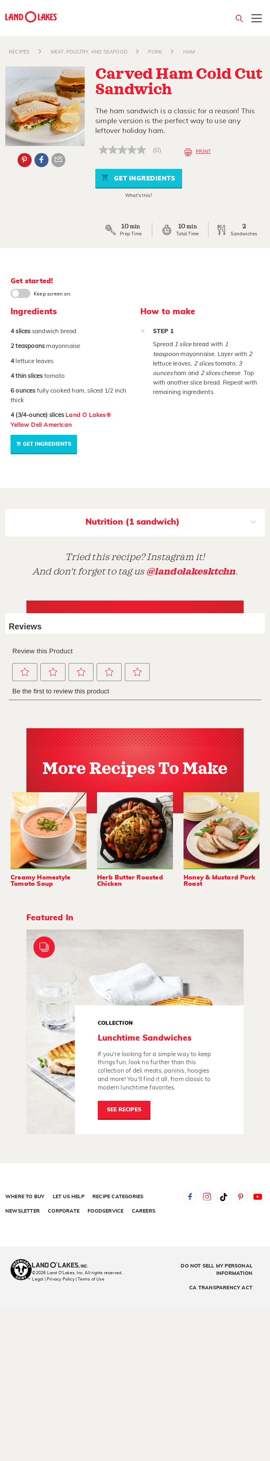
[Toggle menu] (256, 19)
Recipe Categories (117, 1196)
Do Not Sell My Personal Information (216, 1270)
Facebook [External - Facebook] (41, 160)
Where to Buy (24, 1196)
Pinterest (241, 1197)
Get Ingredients (138, 177)
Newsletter (22, 1211)
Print (197, 152)
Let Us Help (68, 1196)
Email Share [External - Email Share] (58, 160)
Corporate (63, 1211)
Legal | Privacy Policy (53, 1279)
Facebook (190, 1197)
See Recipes (124, 1109)
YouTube (258, 1197)
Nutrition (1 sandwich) (170, 523)
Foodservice (105, 1211)
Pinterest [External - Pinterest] (25, 160)
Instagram (207, 1197)
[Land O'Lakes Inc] (63, 1266)
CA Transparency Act (220, 1287)
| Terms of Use (90, 1279)
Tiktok (224, 1197)
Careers (143, 1211)
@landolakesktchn (191, 571)
